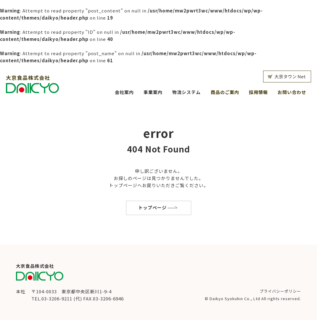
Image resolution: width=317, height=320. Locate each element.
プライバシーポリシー (280, 291)
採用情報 (258, 92)
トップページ (152, 207)
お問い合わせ (292, 92)
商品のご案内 (225, 92)
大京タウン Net (290, 76)
